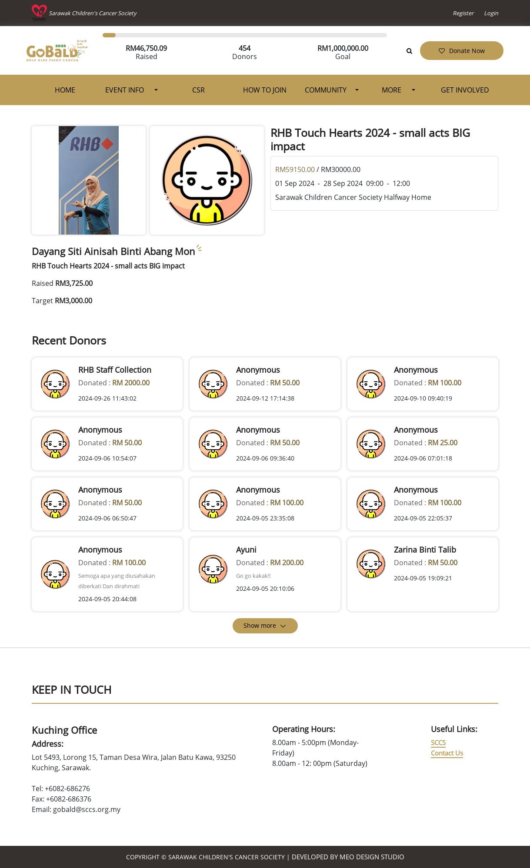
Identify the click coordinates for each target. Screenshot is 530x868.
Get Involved (465, 90)
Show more (265, 625)
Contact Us (447, 753)
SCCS (438, 742)
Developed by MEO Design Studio (348, 856)
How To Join (265, 90)
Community (326, 90)
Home (65, 90)
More (392, 90)
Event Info (125, 90)
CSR (198, 90)
